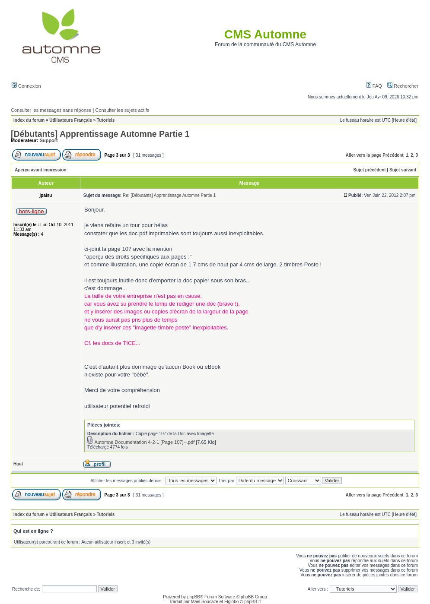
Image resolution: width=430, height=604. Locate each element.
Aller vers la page (364, 155)
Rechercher (402, 86)
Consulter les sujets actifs (122, 110)
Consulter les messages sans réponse (51, 110)
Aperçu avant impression (40, 170)
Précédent (392, 155)
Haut (18, 464)
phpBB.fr (252, 601)
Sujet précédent (370, 170)
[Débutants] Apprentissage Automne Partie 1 (100, 134)
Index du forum (29, 120)
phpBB (193, 597)
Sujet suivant (402, 170)
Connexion (26, 86)
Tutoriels (106, 120)
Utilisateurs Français (70, 120)
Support (49, 140)
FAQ (374, 86)
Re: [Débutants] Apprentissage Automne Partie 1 (169, 195)
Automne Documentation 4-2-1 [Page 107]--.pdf (144, 442)
